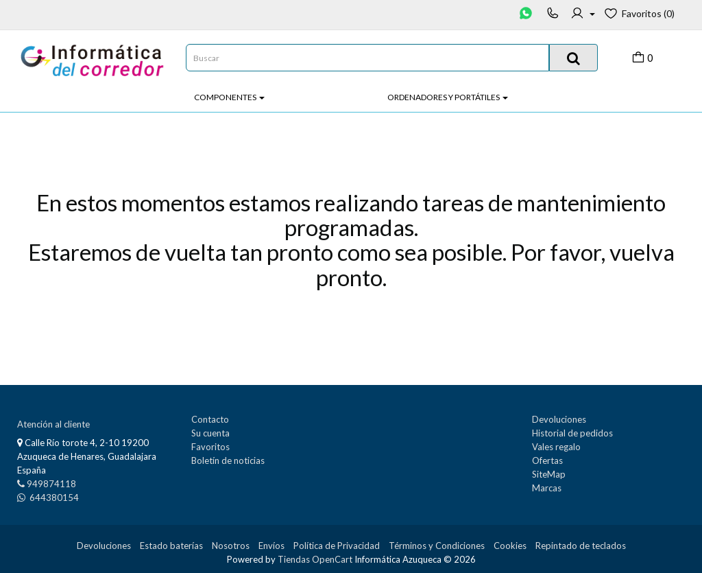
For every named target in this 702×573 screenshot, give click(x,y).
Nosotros (231, 545)
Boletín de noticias (228, 460)
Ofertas (547, 460)
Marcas (546, 487)
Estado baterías (171, 545)
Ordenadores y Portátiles (447, 97)
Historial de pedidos (572, 433)
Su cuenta (210, 433)
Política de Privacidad (336, 545)
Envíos (271, 545)
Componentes (229, 97)
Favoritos (210, 446)
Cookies (510, 545)
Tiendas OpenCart (315, 559)
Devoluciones (559, 419)
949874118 (51, 483)
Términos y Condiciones (437, 545)
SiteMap (549, 474)
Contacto (210, 419)
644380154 (53, 497)
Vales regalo (556, 446)
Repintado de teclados (580, 545)
